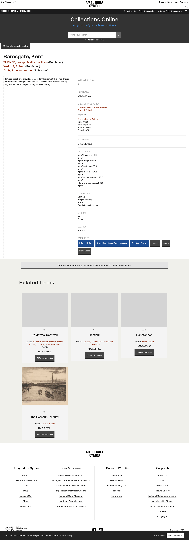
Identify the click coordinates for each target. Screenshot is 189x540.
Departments (130, 11)
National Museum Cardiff (71, 475)
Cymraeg (184, 2)
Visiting (25, 475)
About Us (162, 475)
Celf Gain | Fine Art (139, 243)
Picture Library (162, 491)
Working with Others (162, 501)
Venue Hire (25, 506)
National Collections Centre (170, 11)
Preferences (159, 535)
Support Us (25, 496)
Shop (25, 501)
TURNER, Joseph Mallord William (25, 62)
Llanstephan (144, 334)
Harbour (155, 243)
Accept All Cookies (175, 536)
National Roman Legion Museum (71, 506)
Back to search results (15, 46)
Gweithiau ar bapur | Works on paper (112, 243)
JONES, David (147, 342)
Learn (25, 485)
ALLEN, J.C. (34, 344)
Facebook (116, 491)
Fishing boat (84, 251)
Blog (25, 491)
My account (172, 2)
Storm (166, 243)
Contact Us (116, 475)
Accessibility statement (162, 506)
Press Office (162, 485)
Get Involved (116, 480)
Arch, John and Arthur (18, 70)
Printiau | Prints (85, 243)
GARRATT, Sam (48, 424)
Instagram (116, 496)
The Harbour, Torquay (44, 416)
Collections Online (147, 11)
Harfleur (94, 334)
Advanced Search (94, 40)
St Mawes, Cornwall (45, 334)
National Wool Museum (71, 501)
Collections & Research (15, 11)
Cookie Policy (66, 535)
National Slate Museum (70, 496)
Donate (162, 2)
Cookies (162, 511)
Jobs (162, 480)
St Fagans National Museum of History (71, 480)
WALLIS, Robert (14, 66)
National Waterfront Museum (70, 485)
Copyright (162, 516)
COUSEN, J (94, 344)
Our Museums (8, 2)
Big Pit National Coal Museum (71, 491)
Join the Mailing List (116, 485)
